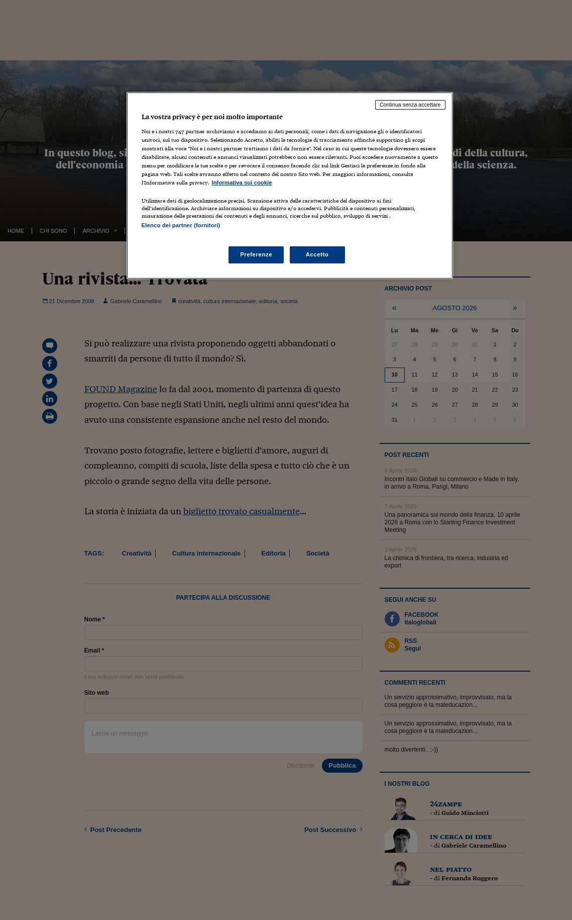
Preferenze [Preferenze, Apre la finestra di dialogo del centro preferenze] (256, 254)
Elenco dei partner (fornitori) (181, 225)
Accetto (317, 254)
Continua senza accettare (410, 105)
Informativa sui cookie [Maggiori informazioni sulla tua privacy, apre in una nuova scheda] (242, 182)
